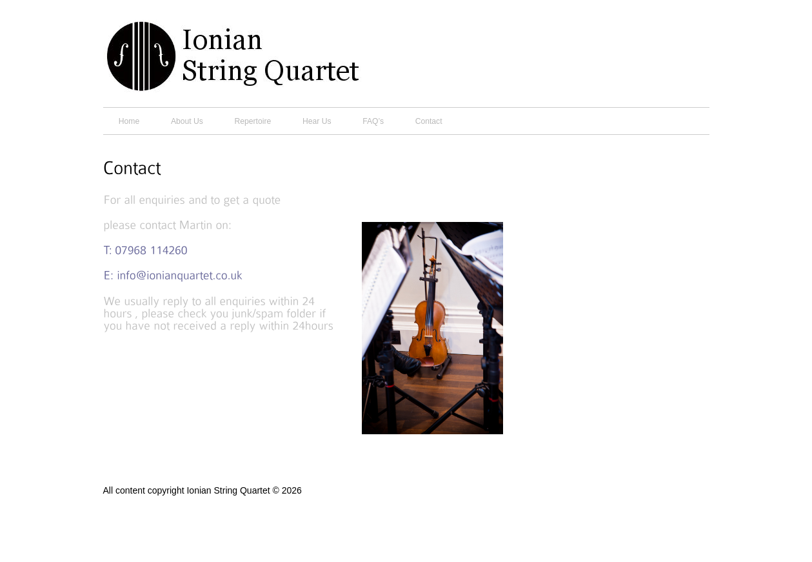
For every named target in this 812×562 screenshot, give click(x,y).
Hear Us (317, 121)
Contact (428, 121)
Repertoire (253, 121)
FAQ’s (373, 121)
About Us (187, 121)
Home (129, 121)
